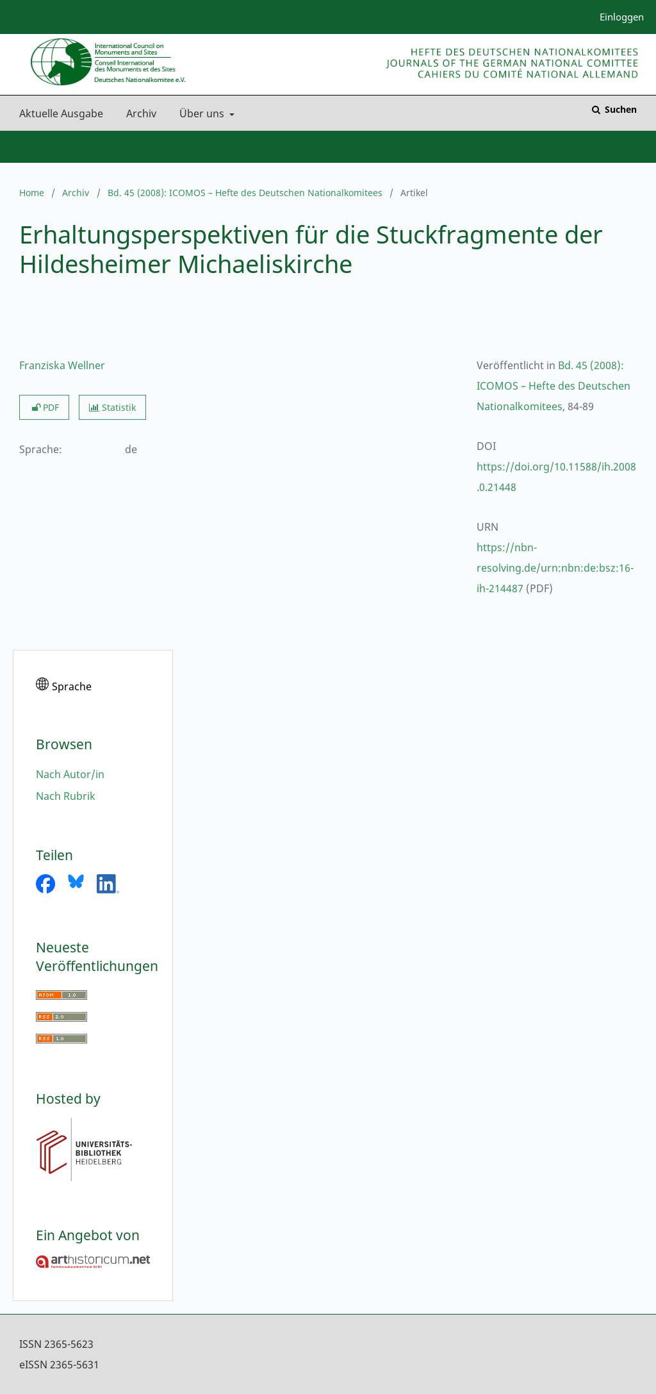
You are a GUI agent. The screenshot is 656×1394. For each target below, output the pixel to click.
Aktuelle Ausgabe (58, 113)
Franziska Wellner (62, 365)
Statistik (112, 407)
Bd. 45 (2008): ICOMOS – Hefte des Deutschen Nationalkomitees (245, 193)
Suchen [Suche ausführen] (619, 109)
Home (31, 193)
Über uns (200, 113)
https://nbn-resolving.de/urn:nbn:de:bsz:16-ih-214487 (555, 567)
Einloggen (617, 17)
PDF (44, 407)
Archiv (138, 113)
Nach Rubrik (65, 796)
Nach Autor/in (70, 774)
